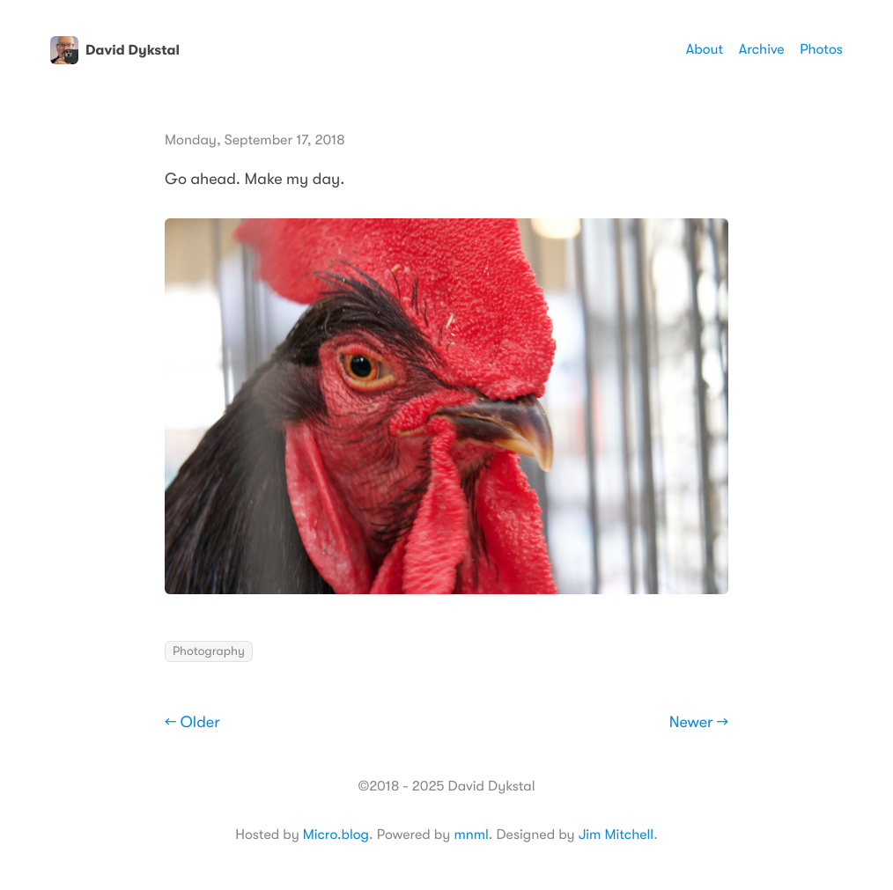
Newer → (698, 723)
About (704, 49)
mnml (471, 834)
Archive (762, 49)
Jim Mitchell (616, 834)
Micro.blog (336, 834)
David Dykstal (115, 50)
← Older (192, 723)
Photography (209, 651)
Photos (821, 49)
